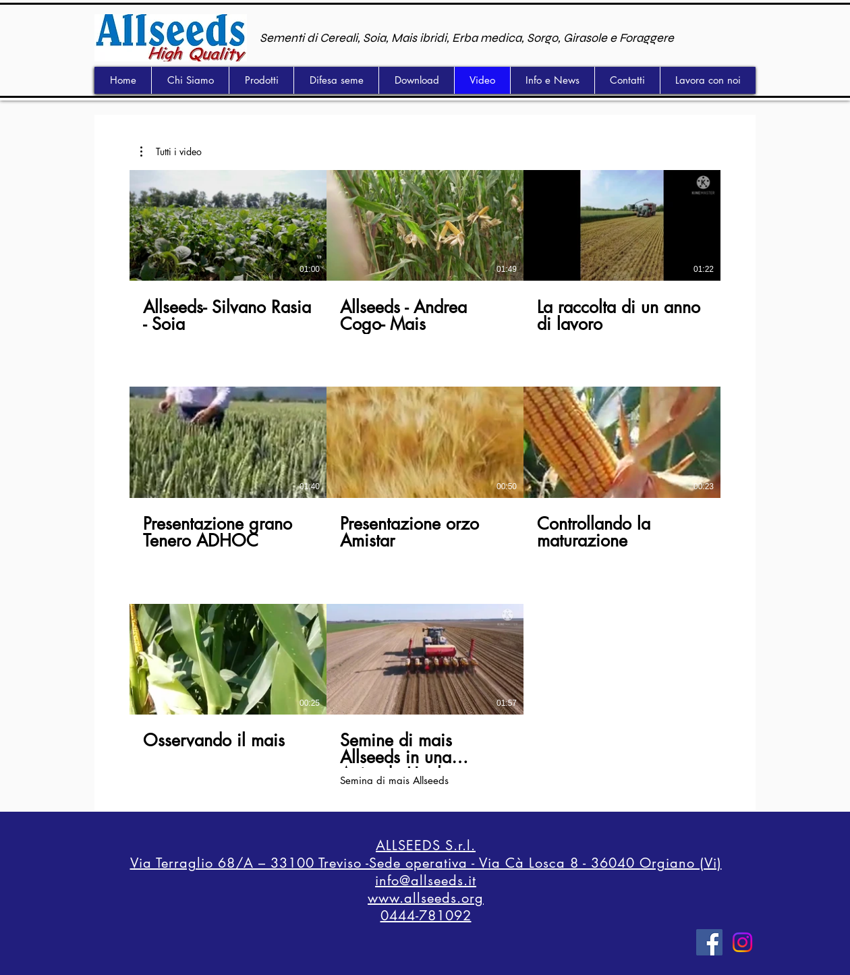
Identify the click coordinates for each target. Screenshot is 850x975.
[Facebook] (709, 942)
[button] (171, 151)
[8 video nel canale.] (425, 478)
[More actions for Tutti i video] (171, 151)
